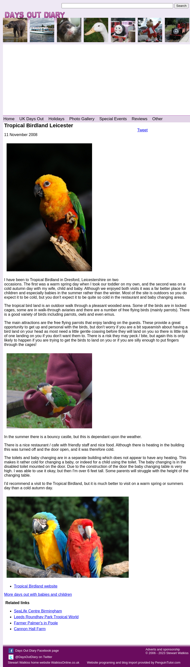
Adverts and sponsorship (163, 649)
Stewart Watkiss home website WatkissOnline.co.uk (43, 662)
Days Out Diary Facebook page (37, 650)
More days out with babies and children (38, 594)
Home (8, 119)
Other (157, 119)
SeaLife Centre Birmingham (38, 611)
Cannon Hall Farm (30, 629)
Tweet (142, 130)
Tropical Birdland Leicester (38, 125)
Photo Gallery (82, 119)
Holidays (56, 119)
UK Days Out (31, 119)
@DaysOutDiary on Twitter (33, 657)
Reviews (139, 119)
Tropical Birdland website (35, 586)
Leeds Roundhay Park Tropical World (46, 617)
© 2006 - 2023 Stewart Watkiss (167, 653)
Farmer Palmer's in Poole (36, 623)
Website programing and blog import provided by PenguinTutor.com (133, 662)
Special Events (113, 119)
